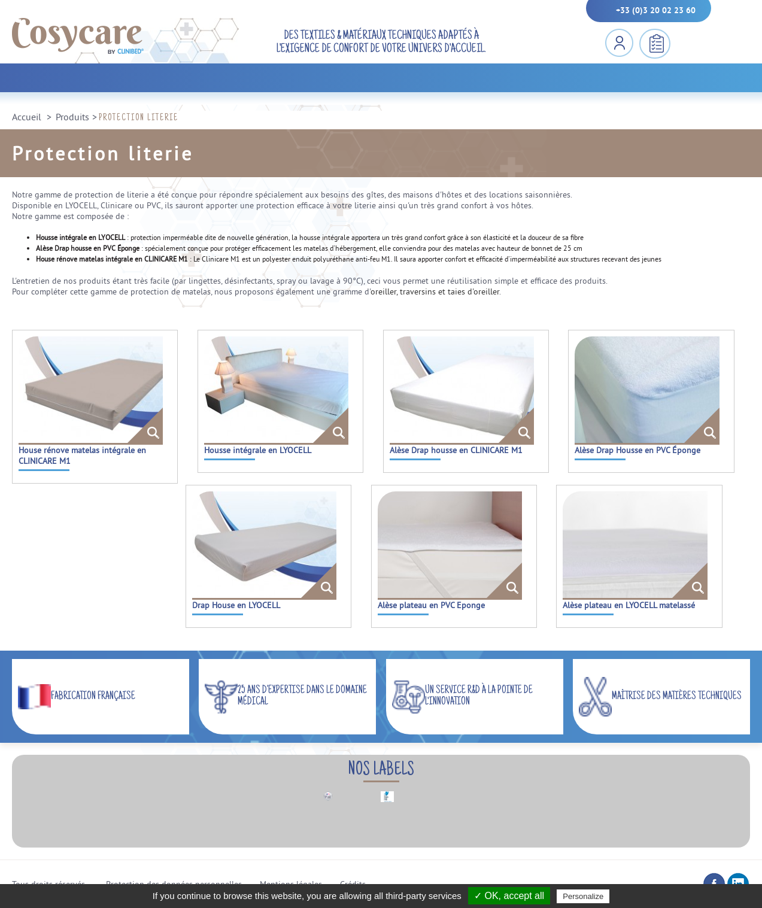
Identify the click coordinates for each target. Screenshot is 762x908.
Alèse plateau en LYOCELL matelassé (629, 605)
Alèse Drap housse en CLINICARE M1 (456, 450)
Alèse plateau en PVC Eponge (431, 605)
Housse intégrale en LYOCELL (257, 450)
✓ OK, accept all (509, 896)
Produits (72, 117)
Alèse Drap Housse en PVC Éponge (637, 450)
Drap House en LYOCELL (236, 605)
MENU (697, 43)
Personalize (583, 896)
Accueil (26, 117)
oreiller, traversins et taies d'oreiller (435, 291)
